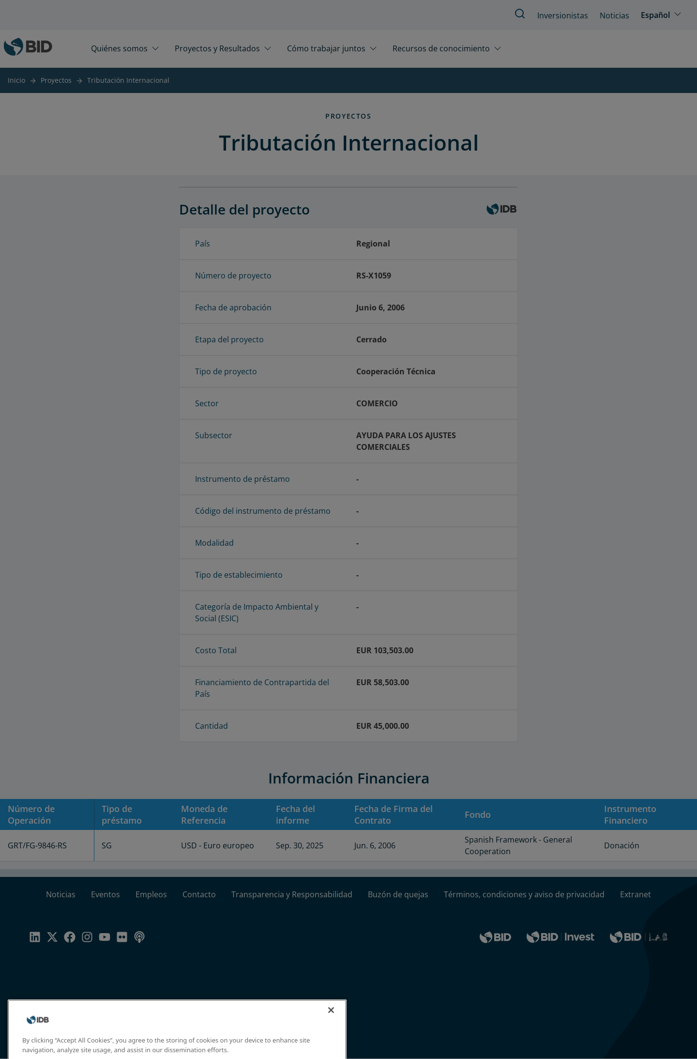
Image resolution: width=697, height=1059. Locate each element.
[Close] (331, 1018)
